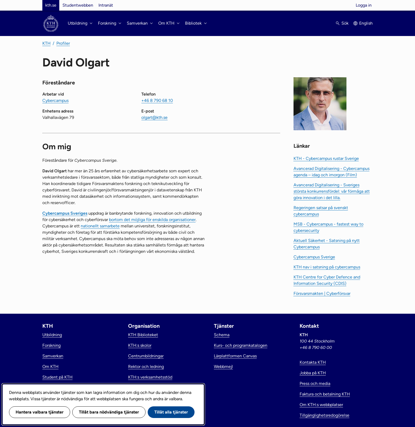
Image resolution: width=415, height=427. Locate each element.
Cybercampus (55, 100)
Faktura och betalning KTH (325, 394)
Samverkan (52, 355)
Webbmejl (223, 366)
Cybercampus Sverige (314, 256)
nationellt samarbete (100, 225)
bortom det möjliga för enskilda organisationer (152, 219)
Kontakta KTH (313, 362)
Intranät (105, 5)
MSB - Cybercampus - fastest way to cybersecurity (328, 227)
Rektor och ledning (146, 366)
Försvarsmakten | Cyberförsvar (322, 293)
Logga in (364, 5)
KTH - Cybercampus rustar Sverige (326, 158)
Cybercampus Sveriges (64, 213)
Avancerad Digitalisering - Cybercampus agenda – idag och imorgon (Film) (331, 171)
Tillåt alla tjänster (171, 412)
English (366, 23)
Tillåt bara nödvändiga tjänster (109, 412)
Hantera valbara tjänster (40, 412)
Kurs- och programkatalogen (240, 345)
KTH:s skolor (139, 345)
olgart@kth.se (154, 117)
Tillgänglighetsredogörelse (324, 415)
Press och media (315, 383)
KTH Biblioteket (143, 334)
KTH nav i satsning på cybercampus (327, 266)
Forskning (51, 345)
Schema (221, 334)
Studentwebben (77, 5)
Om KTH (50, 366)
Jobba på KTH (313, 372)
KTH (46, 43)
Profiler (63, 43)
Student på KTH (57, 377)
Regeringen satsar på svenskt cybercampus (321, 211)
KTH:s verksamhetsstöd (150, 377)
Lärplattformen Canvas (235, 355)
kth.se (50, 5)
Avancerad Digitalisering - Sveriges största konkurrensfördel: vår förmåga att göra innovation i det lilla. (332, 191)
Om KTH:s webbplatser (321, 404)
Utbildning (52, 334)
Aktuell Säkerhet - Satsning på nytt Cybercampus (327, 243)
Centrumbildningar (146, 355)
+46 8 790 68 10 (157, 100)
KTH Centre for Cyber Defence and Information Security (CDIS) (327, 280)
